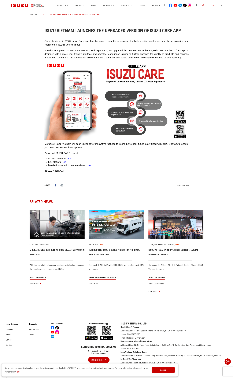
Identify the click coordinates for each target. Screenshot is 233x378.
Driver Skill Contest (166, 245)
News (93, 5)
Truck (31, 334)
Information (41, 277)
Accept (163, 370)
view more (35, 283)
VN (220, 5)
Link (69, 158)
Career (142, 5)
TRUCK (101, 245)
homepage (34, 14)
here (19, 371)
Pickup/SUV (34, 329)
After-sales (44, 245)
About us (9, 329)
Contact (156, 5)
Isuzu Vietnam (12, 324)
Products (33, 324)
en (213, 5)
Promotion (111, 277)
